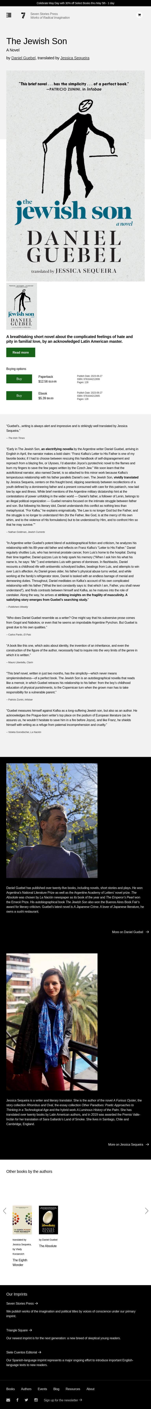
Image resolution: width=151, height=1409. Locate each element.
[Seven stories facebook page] (17, 1400)
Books (10, 1389)
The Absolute (48, 1246)
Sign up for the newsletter (61, 1400)
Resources (73, 1389)
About (90, 1389)
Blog (56, 1389)
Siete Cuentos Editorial (21, 1352)
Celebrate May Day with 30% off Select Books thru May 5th (71, 3)
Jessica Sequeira (74, 58)
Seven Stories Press (44, 14)
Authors (26, 1389)
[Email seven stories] (8, 1400)
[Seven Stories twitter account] (26, 1400)
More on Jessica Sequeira (125, 1144)
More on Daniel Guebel (127, 932)
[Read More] (20, 352)
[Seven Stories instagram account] (36, 1400)
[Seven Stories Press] (23, 16)
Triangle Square (17, 1330)
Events (42, 1389)
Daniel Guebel (23, 58)
